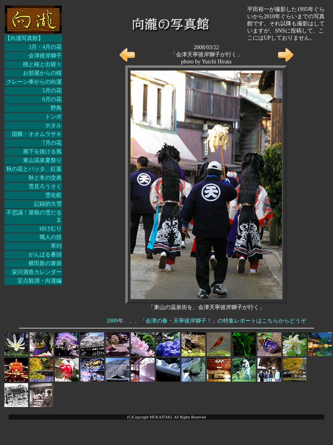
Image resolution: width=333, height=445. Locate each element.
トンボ (53, 117)
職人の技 (51, 237)
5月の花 (52, 91)
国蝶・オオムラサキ (37, 134)
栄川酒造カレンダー (37, 272)
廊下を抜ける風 (42, 152)
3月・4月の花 (45, 47)
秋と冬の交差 (45, 178)
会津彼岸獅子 (45, 56)
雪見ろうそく (45, 186)
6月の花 (52, 99)
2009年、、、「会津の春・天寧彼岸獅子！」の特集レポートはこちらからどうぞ (206, 321)
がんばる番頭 (45, 255)
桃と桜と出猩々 (42, 64)
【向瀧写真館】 (24, 38)
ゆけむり (51, 228)
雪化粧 (53, 195)
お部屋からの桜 (42, 73)
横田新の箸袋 (45, 263)
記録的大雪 (48, 204)
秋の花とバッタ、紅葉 (34, 169)
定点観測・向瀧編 (39, 281)
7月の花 (52, 143)
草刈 (56, 246)
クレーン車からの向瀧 (34, 82)
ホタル (53, 125)
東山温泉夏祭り (42, 160)
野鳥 (56, 108)
